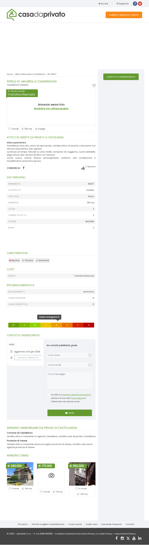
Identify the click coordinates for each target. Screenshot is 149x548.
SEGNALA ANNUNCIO (26, 357)
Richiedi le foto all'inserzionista (51, 108)
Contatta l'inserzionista (121, 76)
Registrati (123, 3)
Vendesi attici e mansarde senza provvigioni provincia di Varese (39, 444)
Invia (69, 412)
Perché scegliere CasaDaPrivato (48, 524)
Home (10, 74)
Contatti (130, 524)
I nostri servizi (75, 524)
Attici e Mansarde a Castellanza (30, 74)
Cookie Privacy (105, 533)
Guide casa (91, 524)
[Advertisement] (74, 45)
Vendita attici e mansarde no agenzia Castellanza (32, 436)
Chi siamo (23, 524)
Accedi (103, 3)
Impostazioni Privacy (125, 533)
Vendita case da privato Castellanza (77, 436)
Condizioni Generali (64, 533)
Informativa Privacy (85, 533)
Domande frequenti (111, 524)
